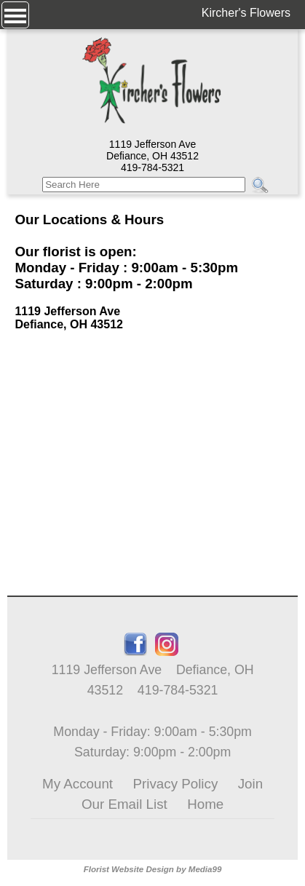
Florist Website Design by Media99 (153, 869)
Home (205, 804)
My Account (77, 783)
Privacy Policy (175, 783)
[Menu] (15, 15)
